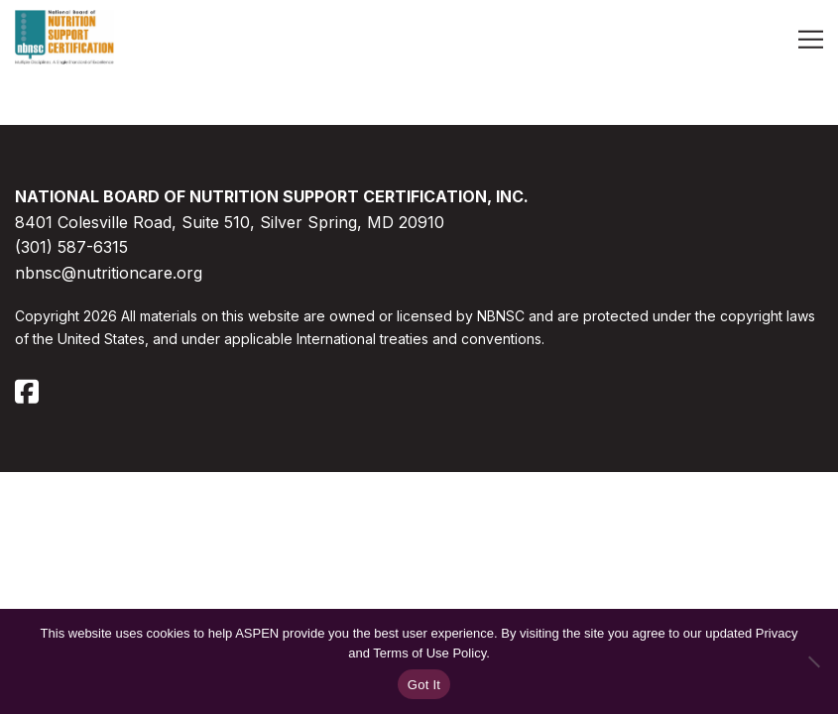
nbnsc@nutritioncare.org (108, 273)
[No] (813, 661)
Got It (424, 684)
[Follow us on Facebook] (27, 399)
